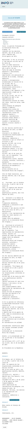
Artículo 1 (5, 356)
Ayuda (4, 427)
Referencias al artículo (14, 400)
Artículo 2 (5, 402)
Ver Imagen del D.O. (21, 31)
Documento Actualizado (7, 31)
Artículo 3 (5, 410)
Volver (3, 6)
